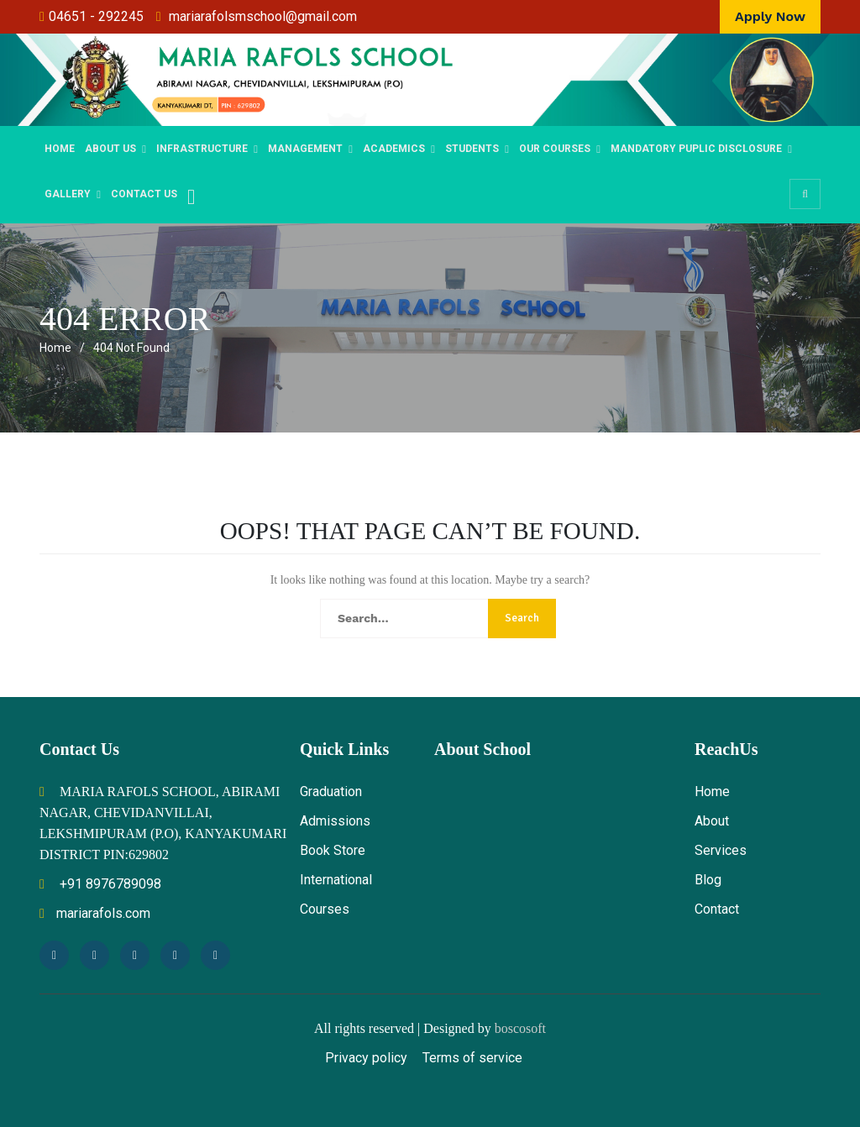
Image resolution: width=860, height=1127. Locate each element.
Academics (394, 149)
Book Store (332, 850)
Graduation (331, 791)
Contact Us (144, 194)
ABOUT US (110, 149)
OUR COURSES (554, 149)
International (336, 880)
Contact (717, 909)
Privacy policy (366, 1058)
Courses (324, 909)
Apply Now (770, 16)
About (712, 821)
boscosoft (520, 1028)
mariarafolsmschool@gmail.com (263, 16)
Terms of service (472, 1058)
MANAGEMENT (305, 149)
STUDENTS (472, 149)
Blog (708, 880)
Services (721, 850)
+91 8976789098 (100, 884)
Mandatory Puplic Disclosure (696, 149)
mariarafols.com (94, 913)
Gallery (68, 194)
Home (60, 149)
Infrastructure (202, 149)
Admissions (335, 821)
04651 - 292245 (96, 16)
